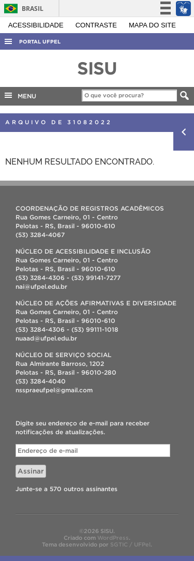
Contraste (97, 25)
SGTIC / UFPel (130, 544)
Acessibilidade (37, 25)
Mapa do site (152, 25)
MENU (19, 95)
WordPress (113, 538)
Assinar (31, 471)
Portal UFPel (40, 42)
